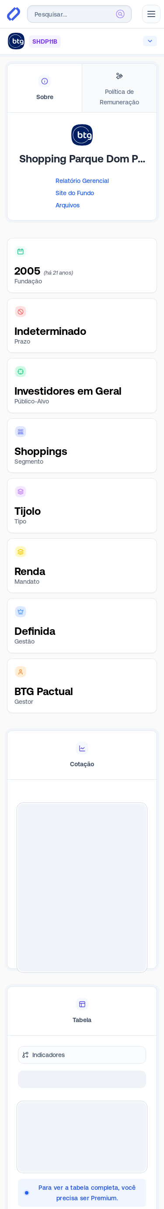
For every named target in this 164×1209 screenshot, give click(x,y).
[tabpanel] (82, 180)
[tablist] (82, 88)
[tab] (44, 88)
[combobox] (79, 14)
